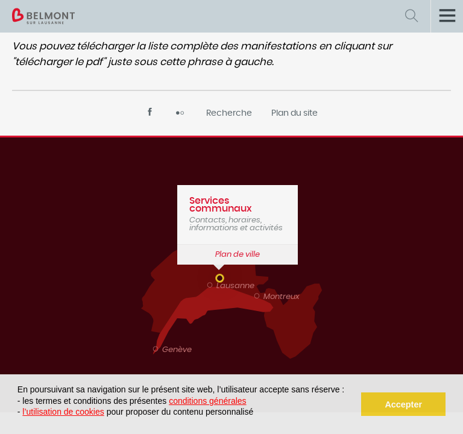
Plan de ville (237, 255)
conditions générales (207, 401)
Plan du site (294, 113)
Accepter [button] (403, 404)
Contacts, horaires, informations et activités (237, 214)
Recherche (229, 113)
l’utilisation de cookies (63, 412)
